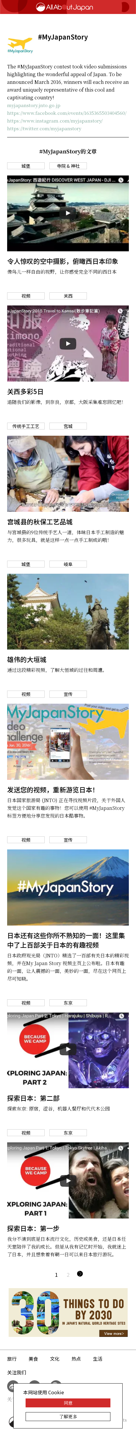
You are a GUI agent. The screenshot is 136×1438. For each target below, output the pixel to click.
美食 (33, 1358)
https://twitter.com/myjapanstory (44, 128)
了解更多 (68, 1416)
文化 (55, 1358)
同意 (68, 1403)
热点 (76, 1358)
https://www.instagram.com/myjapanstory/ (55, 120)
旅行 (12, 1358)
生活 (97, 1358)
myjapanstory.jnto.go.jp (33, 105)
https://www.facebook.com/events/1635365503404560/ (66, 113)
